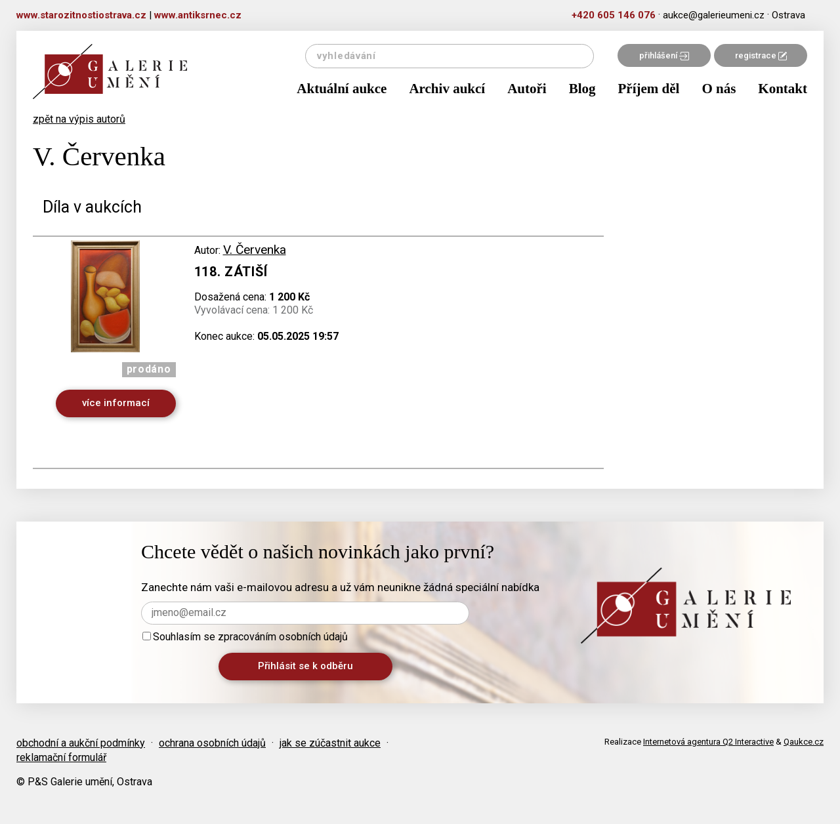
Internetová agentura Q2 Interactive (708, 742)
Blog (582, 88)
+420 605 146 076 (614, 15)
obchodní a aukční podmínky (80, 743)
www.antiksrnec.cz (198, 15)
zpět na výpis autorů (79, 119)
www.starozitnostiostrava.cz (81, 15)
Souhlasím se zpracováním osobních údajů (245, 636)
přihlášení (664, 55)
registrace (761, 55)
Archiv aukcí (447, 88)
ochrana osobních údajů (212, 743)
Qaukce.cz (804, 742)
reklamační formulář (61, 757)
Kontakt (782, 88)
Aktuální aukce (342, 88)
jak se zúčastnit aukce (330, 743)
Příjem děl (649, 88)
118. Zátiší (231, 271)
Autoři (527, 88)
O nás (719, 88)
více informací (116, 403)
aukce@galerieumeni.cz (714, 15)
